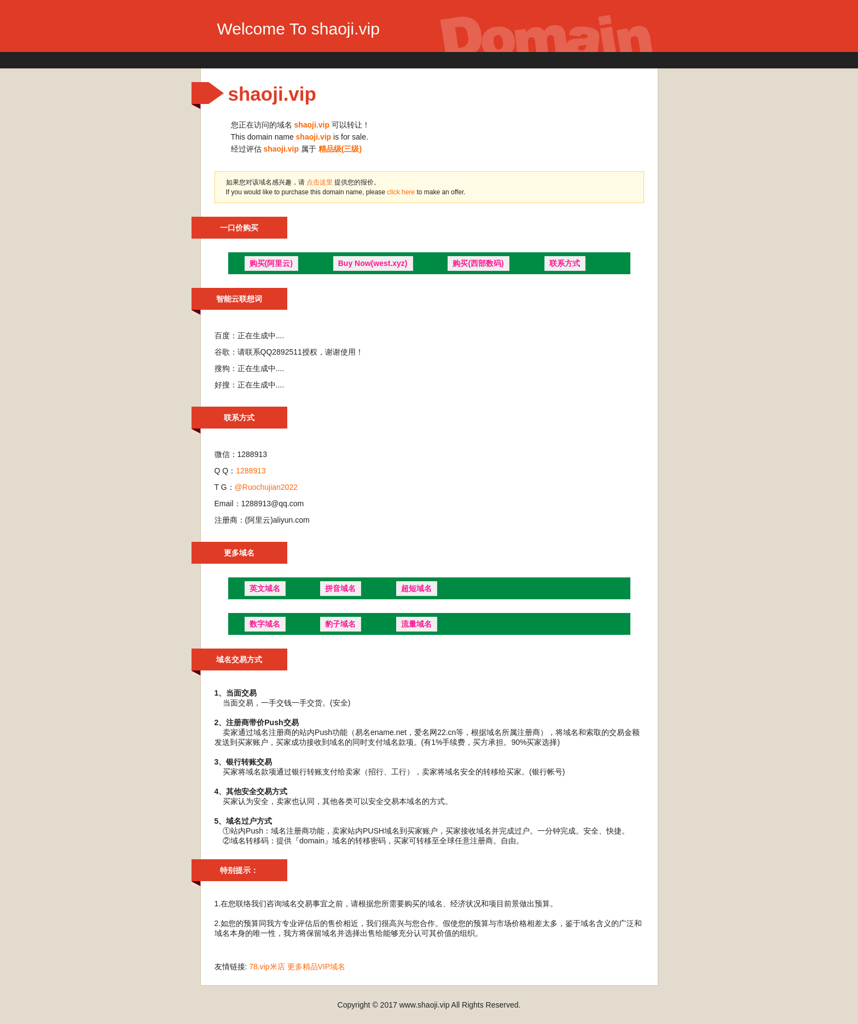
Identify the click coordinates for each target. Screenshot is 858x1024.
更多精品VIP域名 (316, 966)
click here (401, 192)
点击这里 (319, 182)
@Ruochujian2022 (266, 487)
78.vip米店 (267, 966)
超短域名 (416, 588)
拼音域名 (340, 588)
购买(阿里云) (271, 263)
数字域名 (265, 624)
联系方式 (564, 263)
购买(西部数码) (478, 263)
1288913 (251, 470)
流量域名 (416, 624)
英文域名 (265, 588)
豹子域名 (340, 624)
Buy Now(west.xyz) (373, 263)
